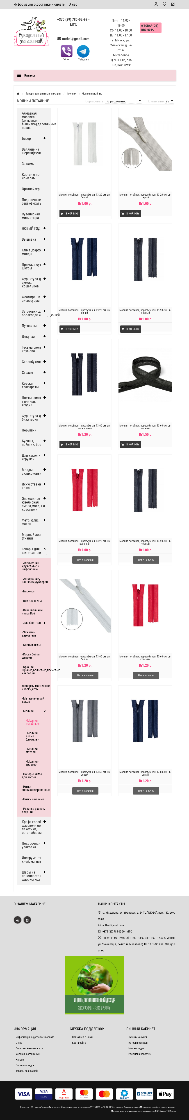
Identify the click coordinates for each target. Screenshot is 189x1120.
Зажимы (28, 164)
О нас (73, 4)
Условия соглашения (28, 1054)
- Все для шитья (32, 601)
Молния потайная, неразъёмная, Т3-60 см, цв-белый (84, 658)
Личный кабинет (137, 1037)
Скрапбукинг (31, 362)
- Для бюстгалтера (34, 623)
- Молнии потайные (32, 722)
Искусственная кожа (33, 486)
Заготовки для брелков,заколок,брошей (36, 313)
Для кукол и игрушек (31, 457)
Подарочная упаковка (31, 845)
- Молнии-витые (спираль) (32, 736)
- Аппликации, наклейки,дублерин (35, 580)
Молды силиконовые (32, 472)
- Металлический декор (33, 700)
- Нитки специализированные (36, 788)
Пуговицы (29, 326)
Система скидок (25, 1065)
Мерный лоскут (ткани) (33, 536)
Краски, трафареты (30, 385)
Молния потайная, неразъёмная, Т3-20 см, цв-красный (84, 542)
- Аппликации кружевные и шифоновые (30, 566)
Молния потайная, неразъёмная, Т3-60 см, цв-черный (145, 427)
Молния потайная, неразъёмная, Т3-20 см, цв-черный (145, 542)
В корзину (70, 213)
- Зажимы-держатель (29, 633)
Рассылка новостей (139, 1054)
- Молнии (28, 711)
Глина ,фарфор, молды (33, 252)
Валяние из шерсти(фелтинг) (35, 151)
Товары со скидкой (27, 1071)
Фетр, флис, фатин (30, 522)
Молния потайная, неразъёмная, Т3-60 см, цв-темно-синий (84, 427)
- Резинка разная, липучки (33, 810)
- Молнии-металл (32, 750)
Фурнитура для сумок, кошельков (33, 282)
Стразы (27, 372)
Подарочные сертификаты (32, 201)
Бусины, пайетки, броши (34, 443)
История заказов (138, 1042)
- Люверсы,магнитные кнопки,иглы (36, 686)
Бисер (26, 138)
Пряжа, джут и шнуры (33, 266)
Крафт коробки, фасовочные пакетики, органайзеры (33, 827)
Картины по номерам (30, 176)
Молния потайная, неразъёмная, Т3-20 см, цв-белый (84, 196)
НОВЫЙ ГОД (31, 228)
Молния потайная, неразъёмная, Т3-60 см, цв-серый (84, 773)
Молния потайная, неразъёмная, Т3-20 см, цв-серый (145, 196)
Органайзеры (32, 189)
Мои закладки (136, 1048)
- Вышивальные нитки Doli (32, 611)
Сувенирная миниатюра (31, 216)
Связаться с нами (82, 1037)
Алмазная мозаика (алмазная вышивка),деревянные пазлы (36, 120)
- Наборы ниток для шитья (32, 775)
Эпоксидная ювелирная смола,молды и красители (33, 504)
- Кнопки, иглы (31, 645)
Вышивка (29, 239)
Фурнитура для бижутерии (33, 418)
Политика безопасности (29, 1048)
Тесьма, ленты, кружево (33, 349)
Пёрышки (29, 430)
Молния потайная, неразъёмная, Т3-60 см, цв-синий (145, 773)
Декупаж (29, 336)
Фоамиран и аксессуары (31, 299)
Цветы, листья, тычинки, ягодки (33, 401)
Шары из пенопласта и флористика (32, 876)
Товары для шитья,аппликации (36, 551)
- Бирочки (28, 591)
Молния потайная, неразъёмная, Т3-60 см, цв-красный (145, 658)
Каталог (20, 1059)
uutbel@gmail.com (75, 39)
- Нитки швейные (33, 799)
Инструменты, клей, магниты (33, 860)
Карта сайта (79, 1042)
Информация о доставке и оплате (39, 4)
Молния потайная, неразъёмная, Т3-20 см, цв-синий (84, 311)
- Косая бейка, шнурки (31, 656)
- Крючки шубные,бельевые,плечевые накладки (36, 670)
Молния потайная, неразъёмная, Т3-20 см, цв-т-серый (145, 311)
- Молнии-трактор (32, 763)
